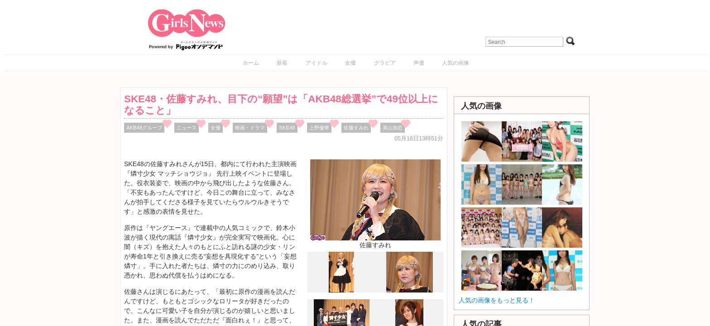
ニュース (187, 127)
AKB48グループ (144, 127)
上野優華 (319, 127)
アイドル (316, 63)
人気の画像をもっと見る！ (497, 300)
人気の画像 (455, 63)
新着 (282, 63)
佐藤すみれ (356, 127)
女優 (350, 63)
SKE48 (287, 127)
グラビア (385, 63)
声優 (418, 63)
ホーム (251, 63)
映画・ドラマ (250, 127)
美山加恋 (393, 127)
